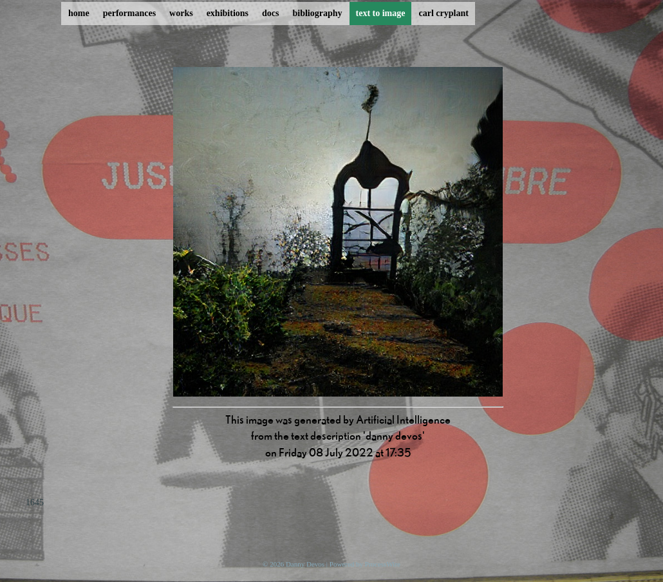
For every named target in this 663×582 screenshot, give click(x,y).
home (78, 13)
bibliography (317, 13)
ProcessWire (382, 564)
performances (129, 13)
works (181, 13)
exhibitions (227, 13)
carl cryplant (443, 13)
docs (270, 13)
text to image (381, 13)
